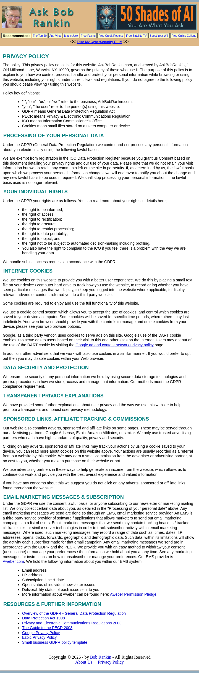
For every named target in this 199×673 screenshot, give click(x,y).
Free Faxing (88, 35)
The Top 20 (40, 35)
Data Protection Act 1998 (43, 618)
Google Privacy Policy (41, 632)
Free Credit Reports (111, 35)
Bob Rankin (100, 657)
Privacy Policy (111, 662)
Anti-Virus (55, 35)
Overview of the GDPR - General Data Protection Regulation (74, 613)
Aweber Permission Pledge (133, 594)
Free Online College (184, 35)
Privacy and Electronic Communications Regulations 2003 (72, 623)
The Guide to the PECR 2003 (47, 628)
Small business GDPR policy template (54, 642)
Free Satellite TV (136, 35)
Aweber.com (13, 561)
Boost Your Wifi (159, 35)
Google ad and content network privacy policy (114, 345)
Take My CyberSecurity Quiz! (99, 42)
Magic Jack (71, 35)
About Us (83, 662)
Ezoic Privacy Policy (39, 637)
